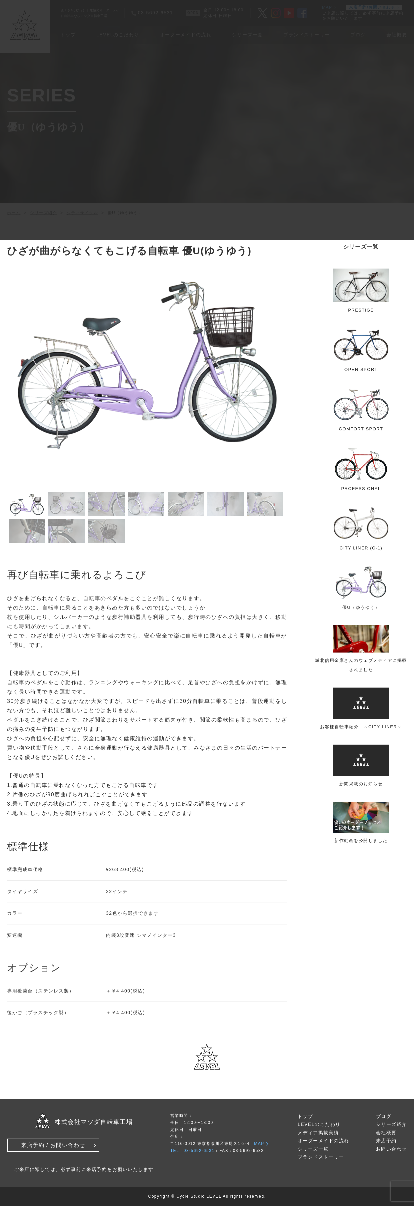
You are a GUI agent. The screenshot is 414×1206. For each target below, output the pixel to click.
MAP (259, 1143)
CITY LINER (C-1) (361, 547)
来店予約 (386, 1140)
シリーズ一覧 (313, 1149)
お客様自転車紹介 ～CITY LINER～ (361, 726)
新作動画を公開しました (361, 840)
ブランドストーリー (321, 1157)
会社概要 (386, 1132)
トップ (305, 1116)
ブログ (384, 1116)
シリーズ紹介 (391, 1124)
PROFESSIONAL (361, 488)
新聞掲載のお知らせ (361, 783)
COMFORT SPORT (361, 428)
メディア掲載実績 (318, 1132)
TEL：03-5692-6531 (192, 1150)
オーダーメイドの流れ (323, 1140)
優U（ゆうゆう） (361, 607)
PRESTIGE (361, 310)
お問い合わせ (391, 1149)
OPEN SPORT (361, 369)
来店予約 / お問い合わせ (53, 1145)
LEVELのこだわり (319, 1124)
